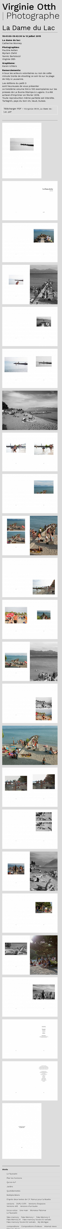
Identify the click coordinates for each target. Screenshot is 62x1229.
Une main (24, 1210)
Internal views (50, 1226)
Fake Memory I (28, 1217)
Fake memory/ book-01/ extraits (37, 1220)
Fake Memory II (43, 1217)
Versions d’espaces (36, 1204)
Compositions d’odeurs (32, 1226)
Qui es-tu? (11, 1182)
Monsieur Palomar (38, 1210)
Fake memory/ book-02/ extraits (21, 1222)
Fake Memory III (14, 1220)
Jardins (10, 1187)
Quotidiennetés (13, 1191)
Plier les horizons (14, 1178)
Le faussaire (12, 1174)
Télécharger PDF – (28, 110)
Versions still (12, 1206)
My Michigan (43, 1222)
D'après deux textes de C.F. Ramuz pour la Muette (29, 1199)
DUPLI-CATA (21, 1204)
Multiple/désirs (13, 1195)
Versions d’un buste (29, 1206)
